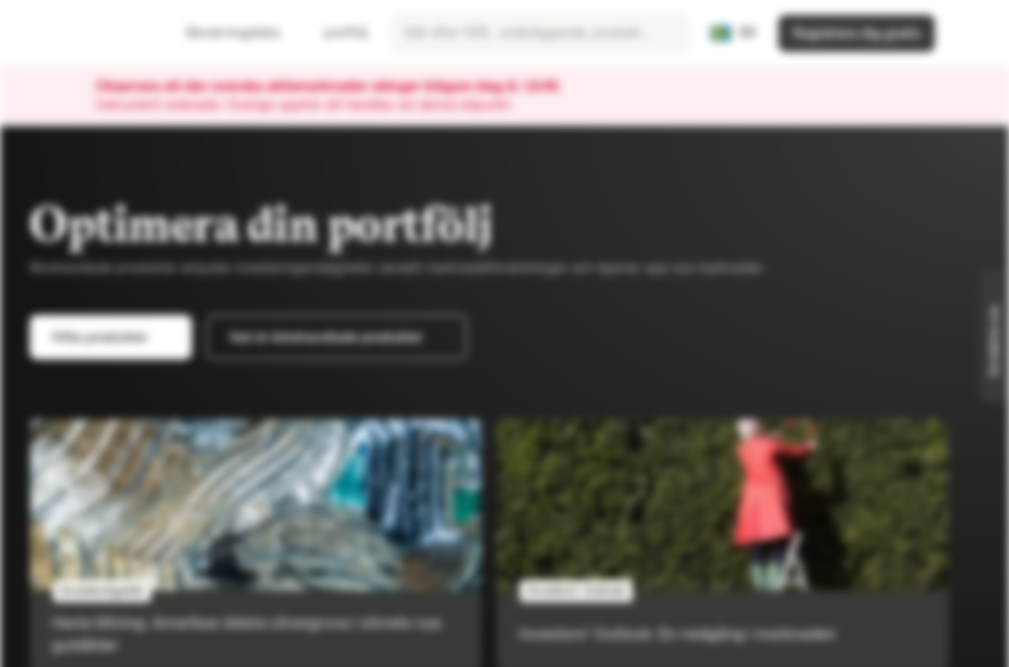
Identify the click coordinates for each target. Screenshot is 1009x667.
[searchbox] (540, 33)
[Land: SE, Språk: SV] (732, 33)
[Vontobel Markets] (80, 33)
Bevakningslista (222, 33)
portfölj (334, 33)
